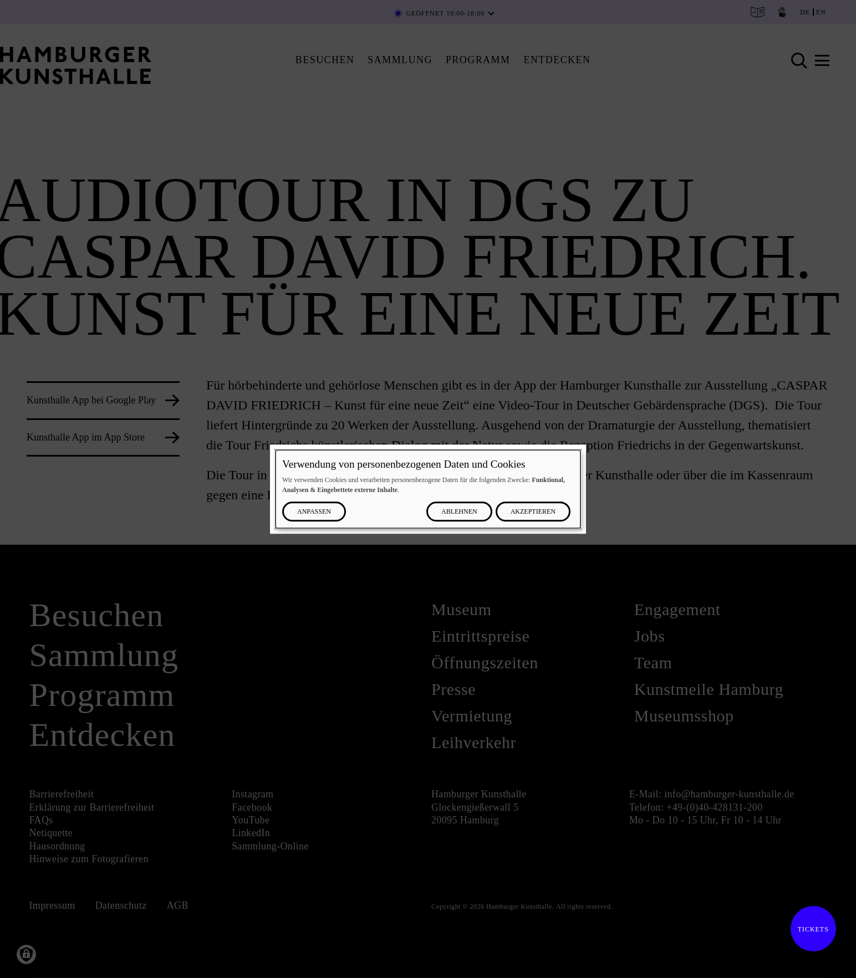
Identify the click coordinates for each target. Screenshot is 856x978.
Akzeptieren (533, 511)
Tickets (810, 929)
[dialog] (428, 489)
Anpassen (314, 511)
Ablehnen (459, 511)
